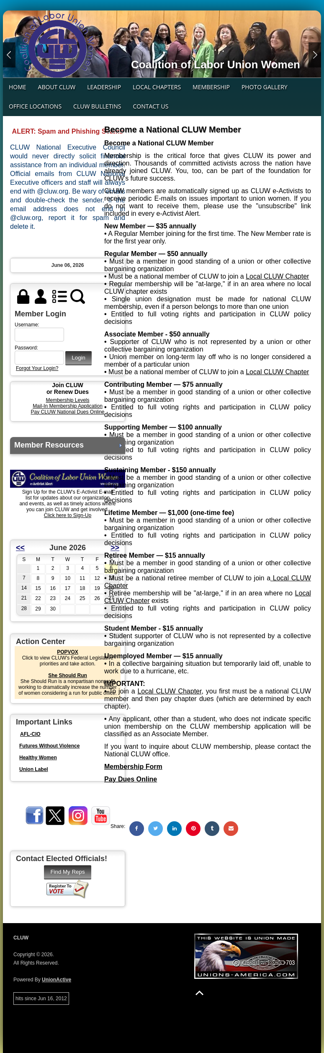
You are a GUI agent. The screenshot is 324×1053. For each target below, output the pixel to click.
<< (20, 547)
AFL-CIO (30, 734)
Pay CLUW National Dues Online (67, 412)
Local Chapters (157, 87)
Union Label (33, 769)
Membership (211, 87)
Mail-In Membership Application (68, 406)
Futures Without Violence (49, 746)
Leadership (104, 87)
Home (17, 87)
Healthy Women (38, 758)
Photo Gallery (265, 87)
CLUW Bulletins (97, 106)
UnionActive (56, 980)
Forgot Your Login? (37, 368)
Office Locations (35, 106)
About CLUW (57, 87)
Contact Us (150, 106)
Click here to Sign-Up (67, 515)
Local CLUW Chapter (277, 276)
